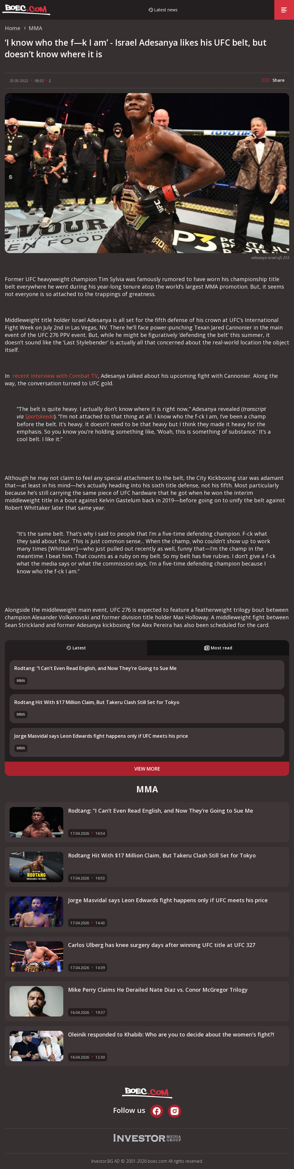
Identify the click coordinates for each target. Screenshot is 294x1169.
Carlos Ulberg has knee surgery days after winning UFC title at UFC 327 (161, 944)
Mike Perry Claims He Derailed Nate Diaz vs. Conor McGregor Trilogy (158, 989)
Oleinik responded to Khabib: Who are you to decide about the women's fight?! (171, 1034)
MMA (21, 680)
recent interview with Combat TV (54, 375)
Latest (76, 648)
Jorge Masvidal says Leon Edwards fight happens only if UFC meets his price (101, 736)
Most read (218, 648)
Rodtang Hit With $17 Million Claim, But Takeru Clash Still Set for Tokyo (96, 702)
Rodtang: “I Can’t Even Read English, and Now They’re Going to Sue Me (95, 668)
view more (147, 769)
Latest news (166, 10)
